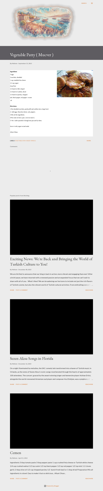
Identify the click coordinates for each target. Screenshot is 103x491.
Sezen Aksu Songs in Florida (31, 358)
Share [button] (89, 140)
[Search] (83, 3)
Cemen (15, 452)
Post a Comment (22, 290)
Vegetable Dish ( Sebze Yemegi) (25, 140)
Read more (89, 290)
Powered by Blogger (51, 486)
